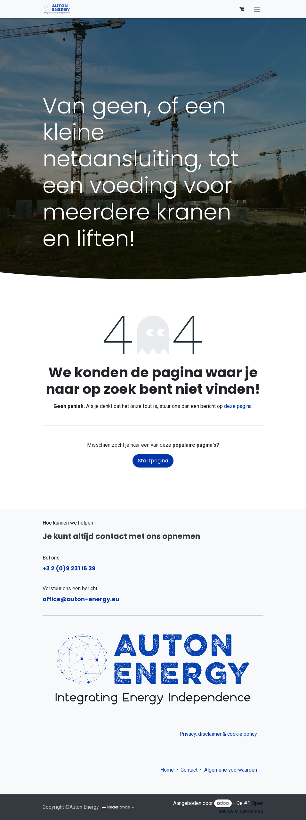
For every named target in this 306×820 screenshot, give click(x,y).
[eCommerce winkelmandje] (241, 9)
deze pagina (238, 406)
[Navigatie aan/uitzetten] (257, 9)
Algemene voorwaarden (232, 770)
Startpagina (153, 460)
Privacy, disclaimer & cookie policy (218, 734)
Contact (189, 770)
